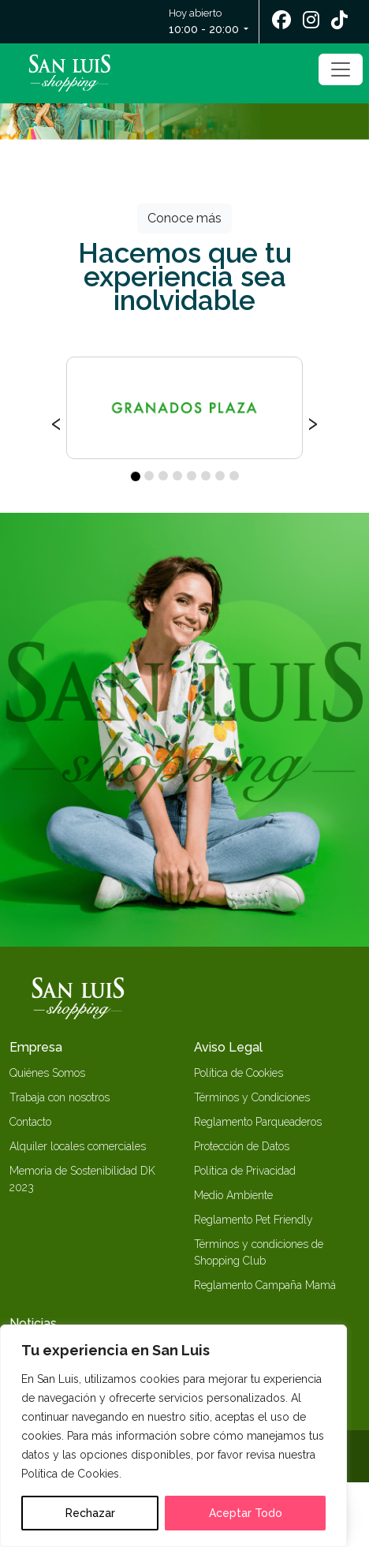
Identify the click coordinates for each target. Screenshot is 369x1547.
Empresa (35, 1047)
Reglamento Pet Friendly (253, 1219)
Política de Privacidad (245, 1170)
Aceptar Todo (245, 1513)
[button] (135, 475)
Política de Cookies (238, 1073)
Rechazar (90, 1513)
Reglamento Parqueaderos (258, 1121)
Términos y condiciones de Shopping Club (258, 1252)
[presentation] (56, 421)
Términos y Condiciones (252, 1097)
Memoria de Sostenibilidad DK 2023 (82, 1179)
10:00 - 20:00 (204, 29)
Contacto (30, 1121)
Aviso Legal (228, 1047)
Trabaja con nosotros (59, 1097)
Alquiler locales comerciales (77, 1146)
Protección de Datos (241, 1146)
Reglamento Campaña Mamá (265, 1285)
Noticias (33, 1323)
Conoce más (184, 218)
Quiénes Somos (47, 1073)
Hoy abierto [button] (205, 22)
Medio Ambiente (233, 1195)
